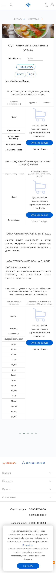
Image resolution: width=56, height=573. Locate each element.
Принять (28, 566)
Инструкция (35, 19)
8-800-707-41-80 (37, 506)
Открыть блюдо (39, 140)
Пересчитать (26, 67)
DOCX (20, 74)
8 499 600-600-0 (37, 512)
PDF (31, 74)
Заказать (9, 460)
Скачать (19, 19)
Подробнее (27, 545)
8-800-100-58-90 (37, 520)
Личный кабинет (33, 460)
